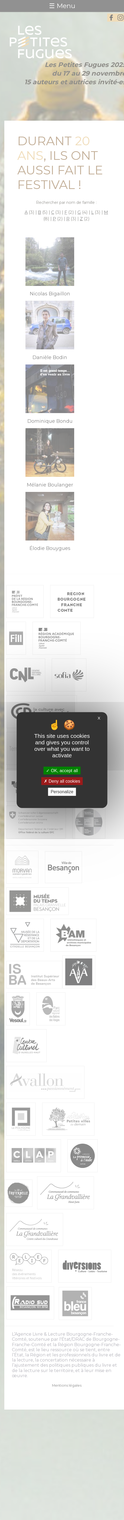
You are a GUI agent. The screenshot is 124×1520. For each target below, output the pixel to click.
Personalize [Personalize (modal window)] (62, 791)
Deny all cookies (62, 781)
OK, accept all (62, 770)
